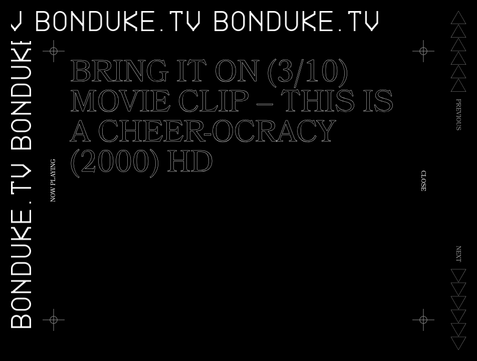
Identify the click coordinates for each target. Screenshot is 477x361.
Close (422, 180)
